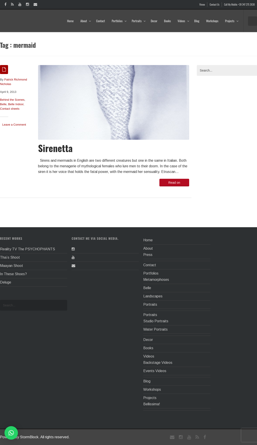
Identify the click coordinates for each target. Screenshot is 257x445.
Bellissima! (151, 404)
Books (167, 20)
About (85, 20)
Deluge (5, 282)
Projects (232, 20)
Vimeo (202, 4)
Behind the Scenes (12, 99)
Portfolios (119, 20)
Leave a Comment (14, 124)
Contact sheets (9, 108)
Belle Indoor (16, 104)
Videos (183, 20)
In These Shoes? (13, 274)
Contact (100, 20)
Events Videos (154, 371)
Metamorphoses (156, 279)
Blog (196, 20)
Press (147, 255)
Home (70, 20)
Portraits (139, 20)
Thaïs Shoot (10, 257)
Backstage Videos (157, 362)
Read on (174, 182)
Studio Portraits (155, 321)
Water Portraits (155, 329)
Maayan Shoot (11, 266)
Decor (154, 20)
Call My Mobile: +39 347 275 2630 (239, 4)
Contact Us (214, 4)
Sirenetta (55, 148)
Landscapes (153, 296)
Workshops (212, 20)
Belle (3, 104)
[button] (11, 433)
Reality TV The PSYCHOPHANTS (27, 249)
